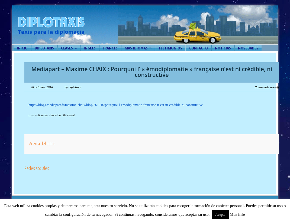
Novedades (248, 48)
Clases (69, 48)
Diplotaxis (44, 48)
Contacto (198, 48)
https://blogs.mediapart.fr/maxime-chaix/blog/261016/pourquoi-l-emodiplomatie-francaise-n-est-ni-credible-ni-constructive (115, 105)
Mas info (237, 214)
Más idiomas (138, 48)
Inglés (90, 48)
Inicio (22, 48)
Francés (110, 48)
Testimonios (170, 48)
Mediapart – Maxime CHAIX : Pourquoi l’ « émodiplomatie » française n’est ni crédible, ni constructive (151, 72)
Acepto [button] (220, 214)
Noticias (223, 48)
